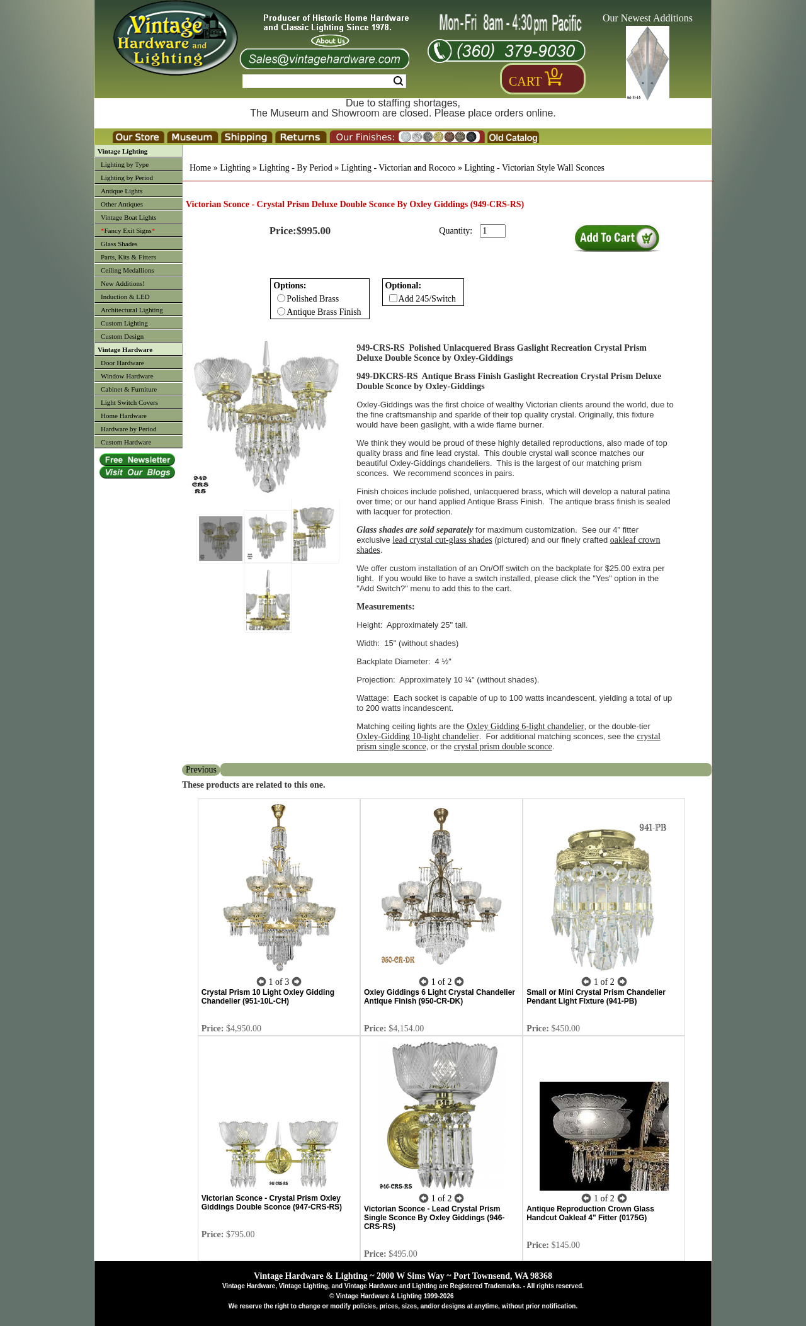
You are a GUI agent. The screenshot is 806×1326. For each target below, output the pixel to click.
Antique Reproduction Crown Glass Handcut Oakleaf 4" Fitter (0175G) (590, 1213)
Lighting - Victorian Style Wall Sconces (534, 168)
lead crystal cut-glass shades (442, 540)
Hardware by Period (129, 429)
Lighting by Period (127, 177)
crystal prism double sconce (503, 746)
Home (200, 168)
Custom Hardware (126, 442)
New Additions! (123, 283)
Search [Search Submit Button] (398, 81)
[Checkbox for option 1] (393, 298)
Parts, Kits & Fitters (128, 257)
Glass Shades (119, 243)
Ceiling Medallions (127, 270)
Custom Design (122, 336)
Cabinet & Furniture (129, 389)
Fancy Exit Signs (128, 230)
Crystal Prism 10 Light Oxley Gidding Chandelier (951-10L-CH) (268, 997)
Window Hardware (127, 376)
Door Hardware (122, 362)
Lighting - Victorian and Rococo (398, 168)
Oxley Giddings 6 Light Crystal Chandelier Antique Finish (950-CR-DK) (439, 997)
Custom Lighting (124, 323)
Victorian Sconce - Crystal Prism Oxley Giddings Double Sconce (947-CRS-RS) (272, 1202)
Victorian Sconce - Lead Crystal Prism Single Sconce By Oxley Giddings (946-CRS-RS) (434, 1217)
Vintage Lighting (122, 151)
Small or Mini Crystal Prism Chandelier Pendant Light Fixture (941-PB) (596, 997)
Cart (525, 81)
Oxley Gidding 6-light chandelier (525, 726)
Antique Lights (121, 191)
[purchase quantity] (493, 231)
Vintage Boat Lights (129, 217)
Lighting (235, 168)
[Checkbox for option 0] (281, 298)
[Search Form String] (324, 81)
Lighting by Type (125, 164)
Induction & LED (125, 296)
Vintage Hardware (125, 349)
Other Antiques (122, 204)
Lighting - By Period (295, 168)
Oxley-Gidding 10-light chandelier (417, 736)
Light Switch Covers (129, 402)
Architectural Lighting (132, 310)
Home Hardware (124, 415)
